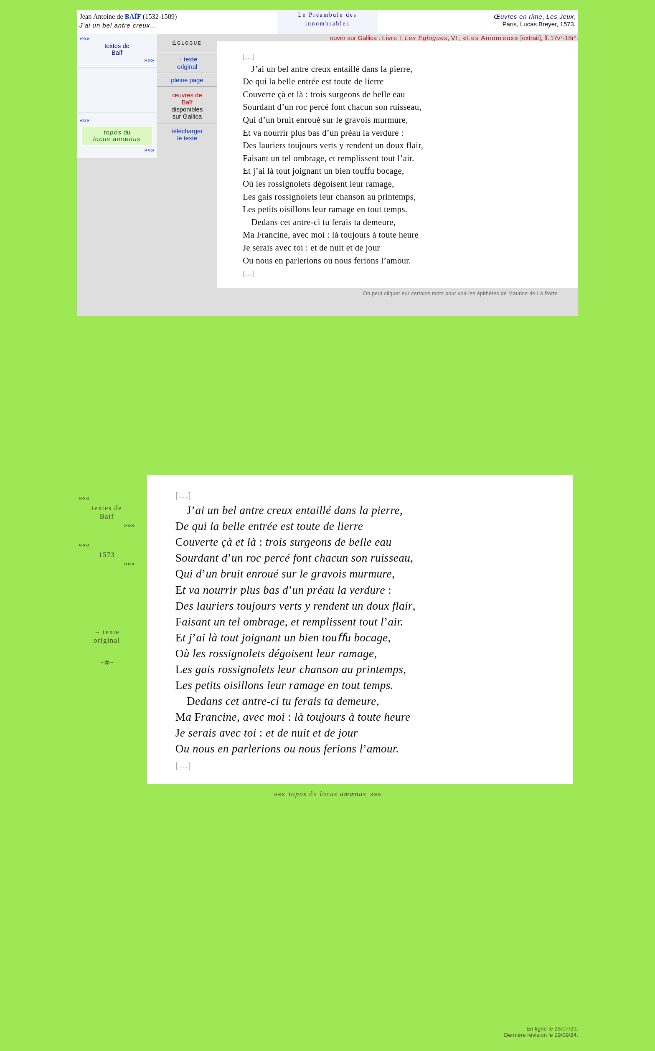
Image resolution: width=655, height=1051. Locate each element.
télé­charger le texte (187, 134)
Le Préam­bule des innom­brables (327, 19)
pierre (399, 68)
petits (267, 209)
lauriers (272, 145)
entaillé (346, 68)
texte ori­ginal (187, 63)
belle (286, 81)
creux (321, 68)
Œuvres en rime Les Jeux (534, 16)
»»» (149, 60)
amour (397, 260)
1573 (107, 555)
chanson (350, 196)
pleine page (187, 80)
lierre (374, 81)
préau (351, 132)
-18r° (569, 37)
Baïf (107, 516)
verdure (385, 132)
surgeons (344, 94)
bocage (389, 170)
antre (300, 68)
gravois (358, 119)
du (117, 135)
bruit (285, 119)
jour (373, 247)
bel (283, 68)
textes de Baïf (116, 49)
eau (399, 94)
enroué (308, 119)
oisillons (295, 209)
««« (85, 38)
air (407, 158)
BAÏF (133, 16)
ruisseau (404, 106)
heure (409, 234)
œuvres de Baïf (187, 98)
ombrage (308, 158)
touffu (363, 170)
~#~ (107, 662)
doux (395, 145)
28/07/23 (565, 1029)
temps (394, 209)
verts (328, 145)
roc (301, 106)
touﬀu (336, 637)
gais (265, 196)
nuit (337, 247)
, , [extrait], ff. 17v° (472, 37)
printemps (396, 196)
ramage (379, 183)
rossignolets (289, 183)
